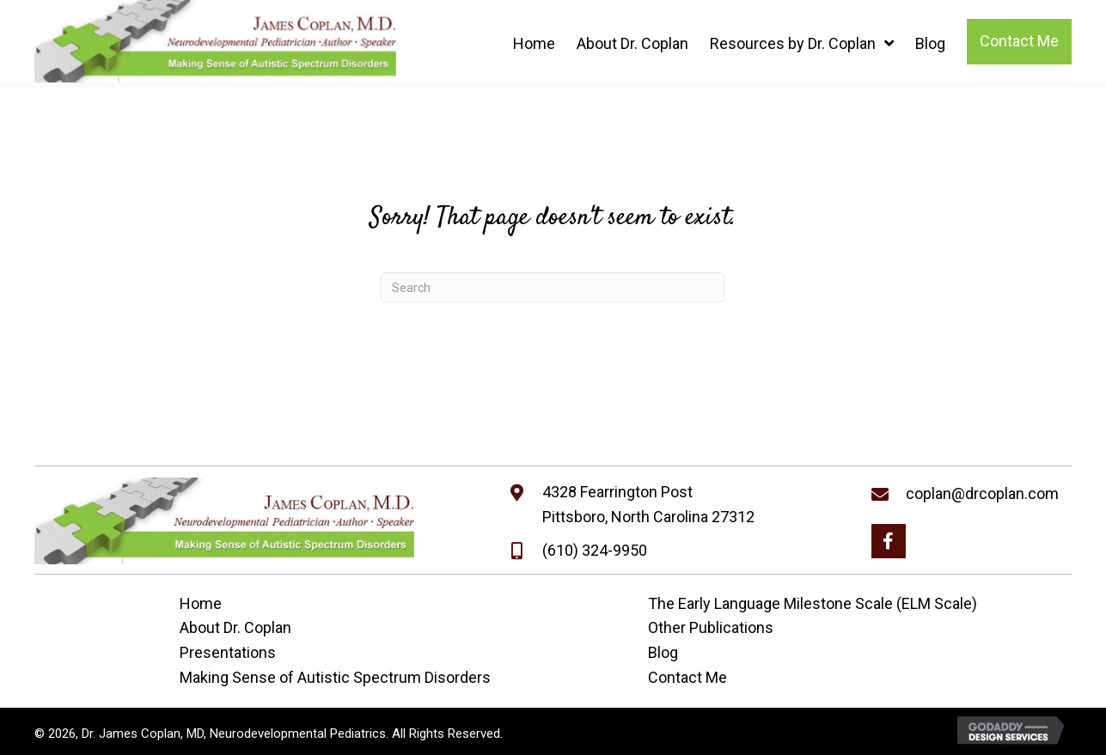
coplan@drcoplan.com (982, 493)
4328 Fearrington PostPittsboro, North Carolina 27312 (648, 504)
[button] (888, 541)
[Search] (552, 287)
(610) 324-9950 (594, 550)
